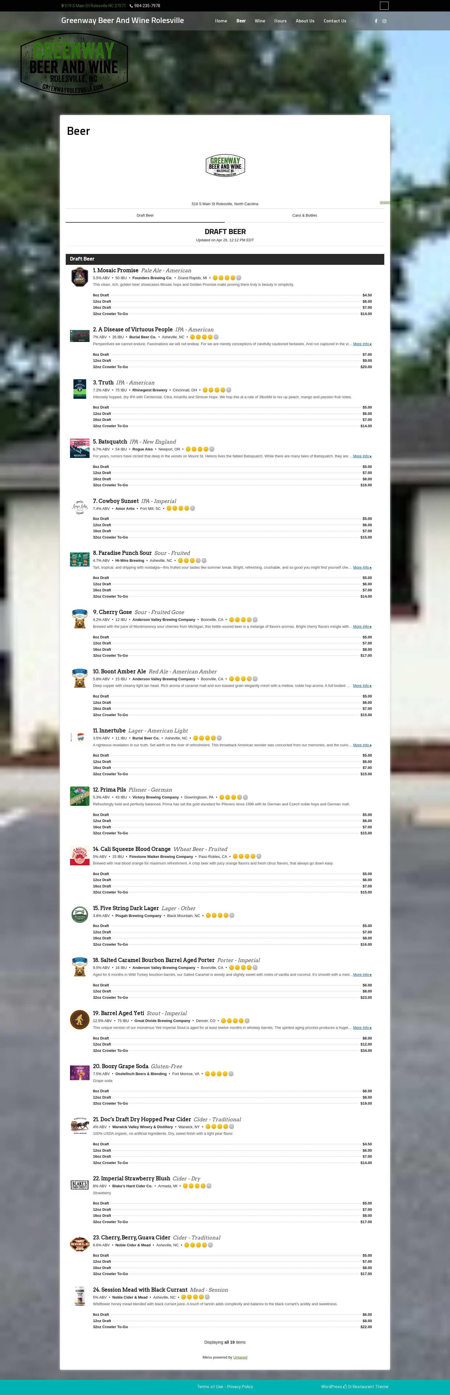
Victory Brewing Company (156, 797)
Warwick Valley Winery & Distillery (142, 1127)
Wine (260, 21)
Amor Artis (125, 508)
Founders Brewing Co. (152, 278)
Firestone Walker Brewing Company (161, 856)
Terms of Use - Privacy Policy (225, 1386)
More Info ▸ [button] (362, 344)
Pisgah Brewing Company (138, 916)
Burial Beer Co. (142, 337)
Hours (280, 21)
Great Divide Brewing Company (162, 1021)
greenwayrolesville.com (399, 202)
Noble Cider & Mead (133, 1245)
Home (221, 21)
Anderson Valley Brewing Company (164, 619)
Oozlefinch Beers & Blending (140, 1074)
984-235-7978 (147, 5)
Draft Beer (145, 215)
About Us (305, 21)
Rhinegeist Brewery (150, 390)
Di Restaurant (358, 1386)
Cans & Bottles (304, 215)
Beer (241, 21)
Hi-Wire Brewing (129, 560)
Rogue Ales (143, 449)
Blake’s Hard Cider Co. (132, 1186)
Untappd (240, 1357)
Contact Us (335, 21)
